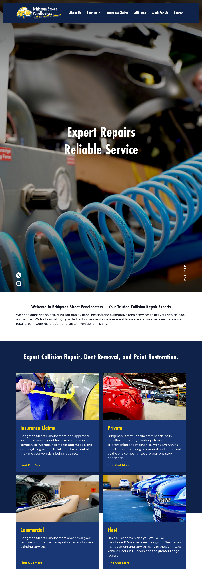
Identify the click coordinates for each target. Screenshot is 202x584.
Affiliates (140, 12)
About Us (75, 12)
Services (92, 12)
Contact (178, 12)
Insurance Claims (117, 12)
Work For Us (160, 12)
